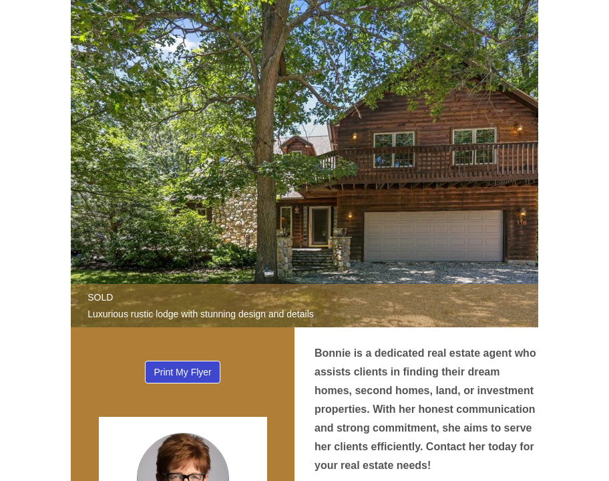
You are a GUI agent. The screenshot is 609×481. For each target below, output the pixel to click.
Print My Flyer (182, 372)
